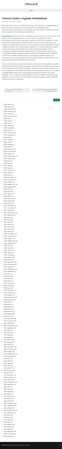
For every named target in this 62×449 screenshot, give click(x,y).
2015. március (8, 396)
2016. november (9, 349)
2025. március (8, 125)
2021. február (8, 229)
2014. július (7, 415)
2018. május (7, 307)
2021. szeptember (9, 212)
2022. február (8, 201)
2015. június (7, 389)
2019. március (8, 283)
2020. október (8, 238)
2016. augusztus (8, 356)
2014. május (7, 420)
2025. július (7, 118)
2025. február (8, 128)
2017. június (7, 332)
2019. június (7, 276)
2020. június (7, 248)
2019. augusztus (8, 271)
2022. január (7, 203)
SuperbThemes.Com (24, 445)
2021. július (7, 217)
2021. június (7, 219)
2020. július (7, 245)
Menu (31, 10)
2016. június (7, 361)
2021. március (8, 227)
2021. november (9, 208)
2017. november (9, 321)
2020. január (7, 259)
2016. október (8, 351)
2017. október (8, 323)
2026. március (8, 104)
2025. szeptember (9, 116)
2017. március (8, 340)
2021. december (9, 205)
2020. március (8, 255)
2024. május (7, 139)
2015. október (8, 380)
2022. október (8, 182)
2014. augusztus (8, 412)
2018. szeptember (9, 297)
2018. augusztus (8, 299)
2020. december (9, 234)
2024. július (7, 137)
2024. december (9, 132)
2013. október (8, 436)
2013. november (9, 434)
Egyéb (19, 21)
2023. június (7, 163)
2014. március (8, 424)
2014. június (7, 417)
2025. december (9, 109)
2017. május (7, 335)
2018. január (7, 316)
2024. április (7, 142)
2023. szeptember (9, 156)
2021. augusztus (8, 215)
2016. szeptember (9, 354)
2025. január (7, 130)
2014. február (8, 427)
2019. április (7, 281)
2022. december (9, 177)
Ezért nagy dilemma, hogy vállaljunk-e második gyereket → (46, 90)
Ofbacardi (31, 4)
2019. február (8, 285)
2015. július (7, 387)
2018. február (8, 314)
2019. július (7, 274)
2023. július (7, 161)
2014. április (7, 422)
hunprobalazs (13, 21)
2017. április (7, 337)
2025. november (9, 111)
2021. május (7, 222)
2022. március (8, 198)
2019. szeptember (9, 269)
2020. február (8, 257)
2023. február (8, 172)
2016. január (7, 372)
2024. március (8, 144)
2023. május (7, 165)
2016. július (7, 358)
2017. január (7, 344)
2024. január (7, 147)
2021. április (7, 224)
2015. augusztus (8, 384)
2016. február (8, 370)
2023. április (7, 168)
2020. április (7, 252)
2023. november (9, 151)
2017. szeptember (9, 325)
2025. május (7, 121)
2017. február (8, 342)
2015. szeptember (9, 382)
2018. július (7, 302)
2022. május (7, 194)
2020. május (7, 250)
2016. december (9, 347)
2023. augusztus (9, 158)
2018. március (8, 311)
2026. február (8, 107)
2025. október (8, 114)
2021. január (7, 231)
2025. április (7, 123)
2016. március (8, 368)
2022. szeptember (9, 184)
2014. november (9, 405)
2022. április (7, 196)
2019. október (8, 267)
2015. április (7, 394)
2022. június (7, 191)
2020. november (9, 236)
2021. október (8, 210)
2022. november (9, 179)
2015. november (9, 377)
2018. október (8, 295)
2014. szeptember (9, 410)
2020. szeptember (9, 241)
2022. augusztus (9, 187)
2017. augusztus (8, 328)
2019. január (7, 288)
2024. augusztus (9, 135)
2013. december (9, 431)
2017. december (9, 318)
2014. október (8, 408)
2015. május (7, 391)
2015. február (8, 398)
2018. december (9, 290)
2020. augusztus (9, 243)
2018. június (7, 304)
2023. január (7, 175)
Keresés (56, 100)
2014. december (9, 403)
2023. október (8, 154)
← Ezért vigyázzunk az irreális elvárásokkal (13, 90)
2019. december (9, 262)
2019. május (7, 278)
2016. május (7, 363)
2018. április (7, 309)
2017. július (7, 330)
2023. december (9, 149)
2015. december (9, 375)
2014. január (7, 429)
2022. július (7, 189)
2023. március (8, 170)
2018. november (9, 292)
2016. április (7, 365)
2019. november (9, 264)
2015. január (7, 401)
